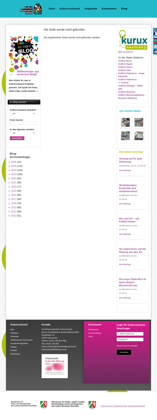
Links (90, 336)
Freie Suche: (16, 120)
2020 (13, 186)
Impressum (106, 406)
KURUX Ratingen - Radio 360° (130, 87)
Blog (124, 8)
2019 (13, 191)
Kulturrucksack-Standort (23, 110)
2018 (13, 195)
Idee (12, 329)
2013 (13, 215)
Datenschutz (121, 406)
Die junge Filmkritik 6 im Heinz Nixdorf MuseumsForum (132, 282)
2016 (13, 203)
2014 (13, 211)
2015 (13, 207)
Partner (13, 347)
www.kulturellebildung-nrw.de (54, 349)
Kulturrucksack (70, 8)
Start (52, 8)
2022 (13, 178)
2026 (13, 162)
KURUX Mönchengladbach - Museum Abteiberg (132, 96)
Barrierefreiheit (137, 406)
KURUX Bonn (125, 61)
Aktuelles (14, 333)
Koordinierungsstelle (19, 343)
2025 (13, 166)
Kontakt (13, 350)
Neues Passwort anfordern (127, 346)
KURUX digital (125, 64)
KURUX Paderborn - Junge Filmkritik (131, 75)
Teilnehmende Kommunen (21, 340)
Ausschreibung (94, 333)
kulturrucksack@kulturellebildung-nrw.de (59, 346)
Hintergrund (93, 329)
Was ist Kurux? (125, 52)
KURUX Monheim (126, 92)
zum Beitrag (125, 170)
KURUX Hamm (125, 67)
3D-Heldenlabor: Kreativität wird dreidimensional (128, 188)
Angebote (90, 8)
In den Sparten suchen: (22, 129)
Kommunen (109, 8)
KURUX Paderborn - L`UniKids (128, 81)
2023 (13, 174)
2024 (13, 170)
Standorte (14, 336)
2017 (13, 199)
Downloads (15, 354)
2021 (13, 182)
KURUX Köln (124, 70)
